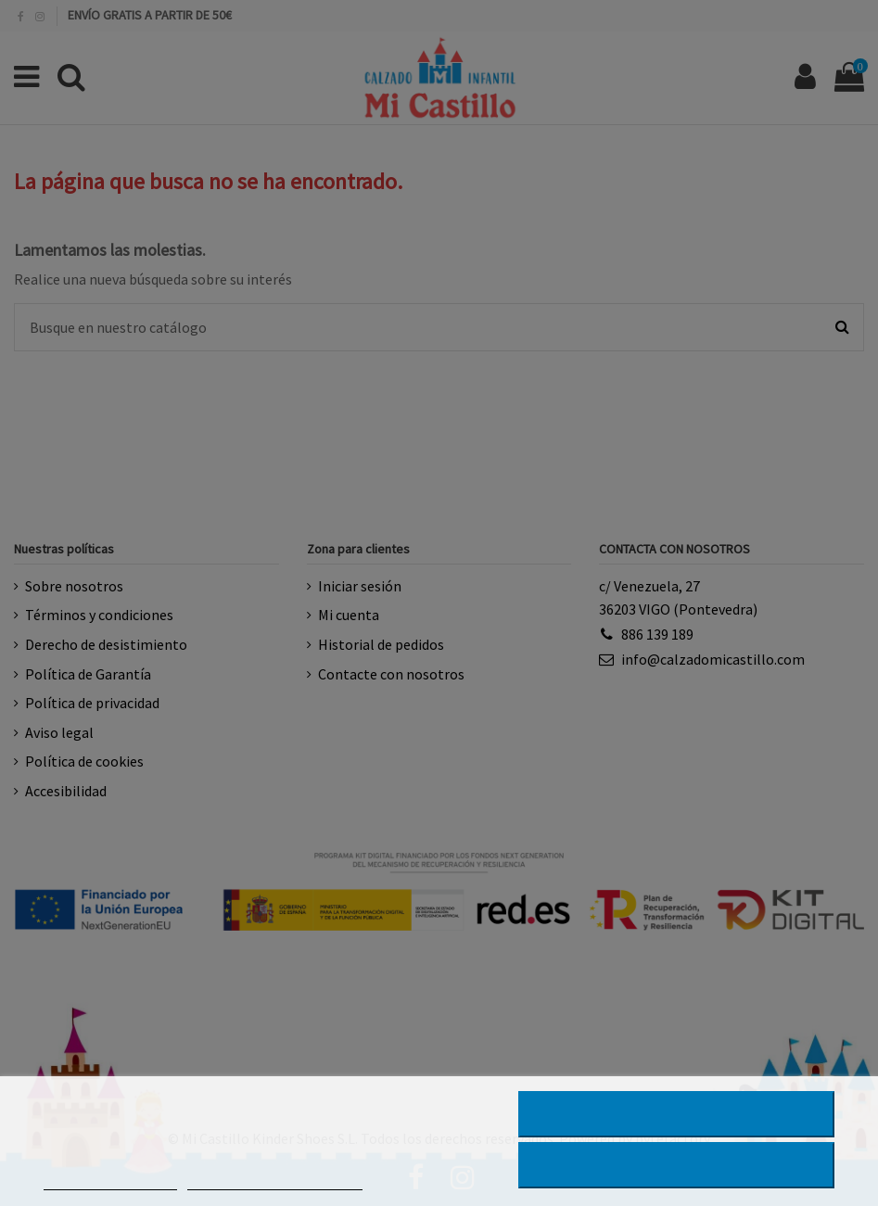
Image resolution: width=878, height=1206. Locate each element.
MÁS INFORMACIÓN (110, 1181)
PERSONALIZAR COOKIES (274, 1181)
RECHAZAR (676, 1114)
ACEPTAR (676, 1165)
